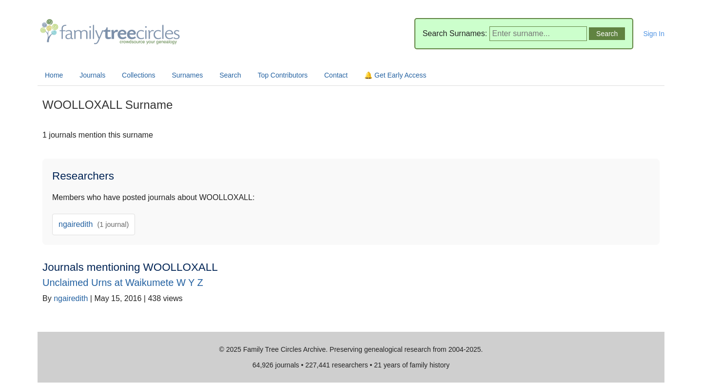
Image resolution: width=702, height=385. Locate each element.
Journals (92, 75)
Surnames (187, 75)
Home (54, 75)
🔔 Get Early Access (395, 75)
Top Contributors (282, 75)
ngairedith (93, 224)
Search (230, 75)
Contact (336, 75)
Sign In (653, 34)
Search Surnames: (455, 33)
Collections (138, 75)
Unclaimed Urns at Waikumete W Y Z (122, 282)
